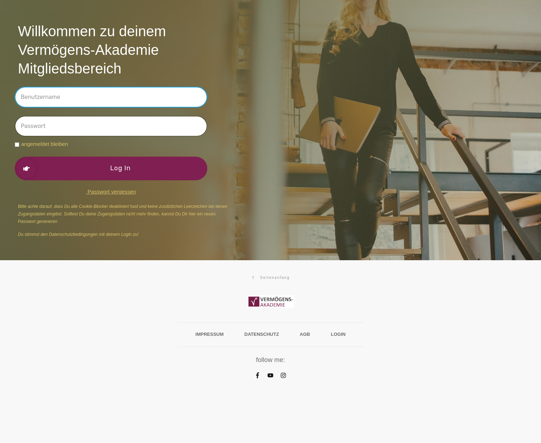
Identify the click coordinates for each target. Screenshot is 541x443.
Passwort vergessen (111, 192)
